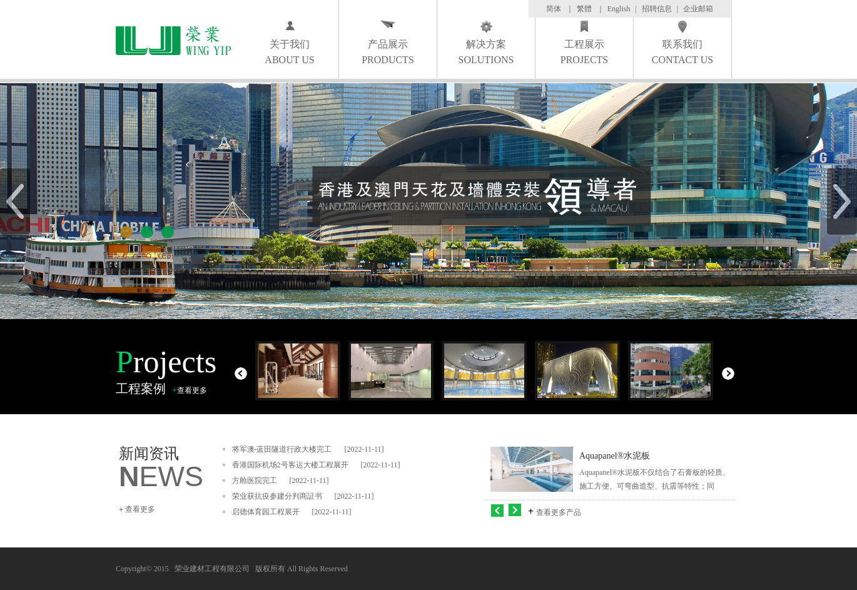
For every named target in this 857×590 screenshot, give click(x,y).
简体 (553, 8)
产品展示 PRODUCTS (388, 52)
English (619, 8)
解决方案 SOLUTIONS (486, 52)
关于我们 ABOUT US (289, 52)
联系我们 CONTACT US (682, 52)
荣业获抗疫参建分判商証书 (277, 496)
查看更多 (192, 390)
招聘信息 (657, 8)
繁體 (584, 8)
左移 (497, 510)
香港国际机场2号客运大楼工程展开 (290, 464)
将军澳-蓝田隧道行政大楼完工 (282, 449)
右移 (516, 510)
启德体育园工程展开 (266, 511)
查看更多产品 (558, 512)
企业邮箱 (698, 8)
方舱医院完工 (254, 480)
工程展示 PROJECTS (584, 52)
